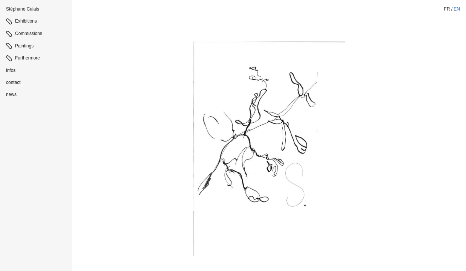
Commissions (28, 33)
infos (10, 70)
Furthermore (27, 58)
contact (13, 82)
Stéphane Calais (22, 9)
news (11, 94)
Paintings (24, 46)
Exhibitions (26, 21)
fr (447, 9)
